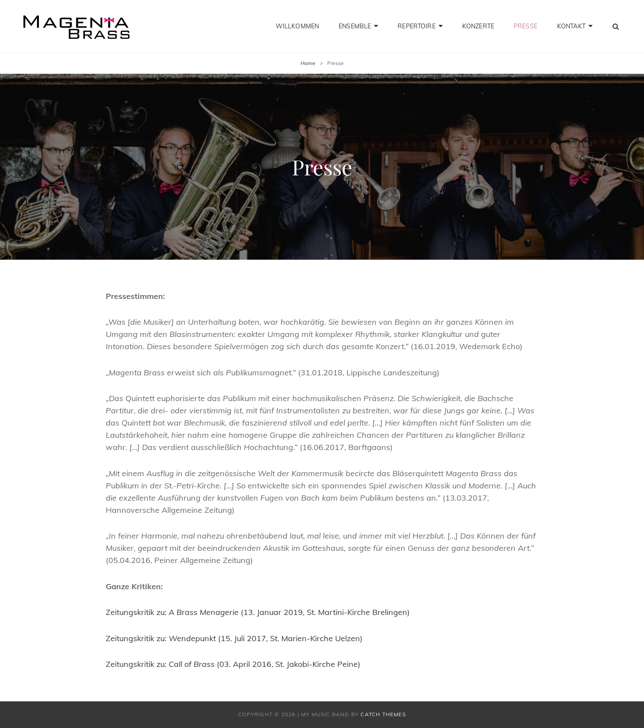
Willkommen (297, 26)
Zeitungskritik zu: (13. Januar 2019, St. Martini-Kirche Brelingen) (258, 612)
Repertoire (416, 26)
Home (308, 63)
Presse (525, 26)
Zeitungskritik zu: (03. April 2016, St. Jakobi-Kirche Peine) (233, 664)
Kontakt (571, 26)
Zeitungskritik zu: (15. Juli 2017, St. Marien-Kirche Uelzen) (234, 638)
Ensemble (355, 26)
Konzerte (478, 26)
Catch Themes (382, 714)
